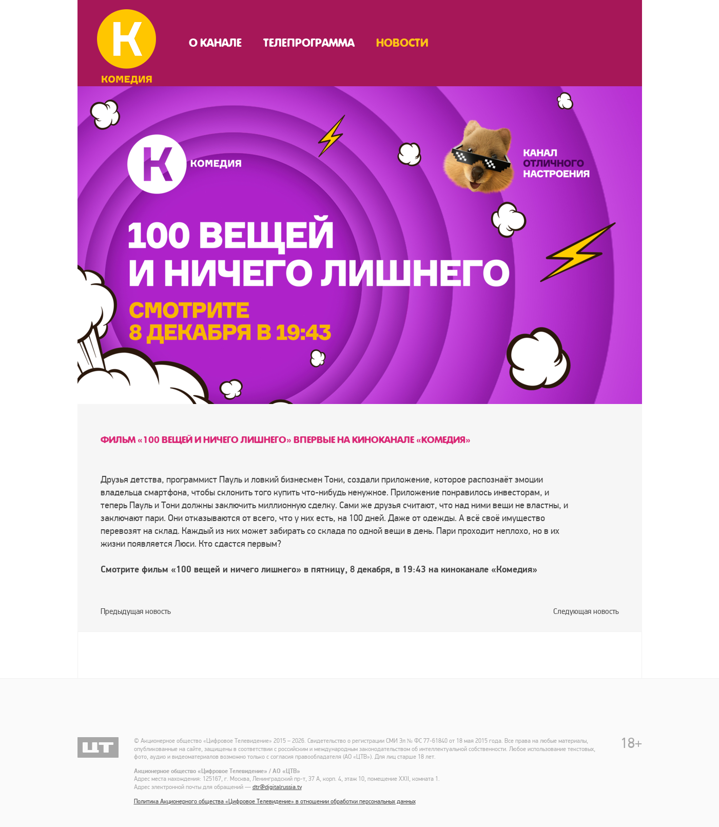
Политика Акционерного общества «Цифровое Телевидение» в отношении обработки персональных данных (275, 801)
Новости (402, 43)
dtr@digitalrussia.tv (277, 787)
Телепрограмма (309, 43)
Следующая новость (586, 611)
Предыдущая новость (136, 611)
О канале (215, 43)
